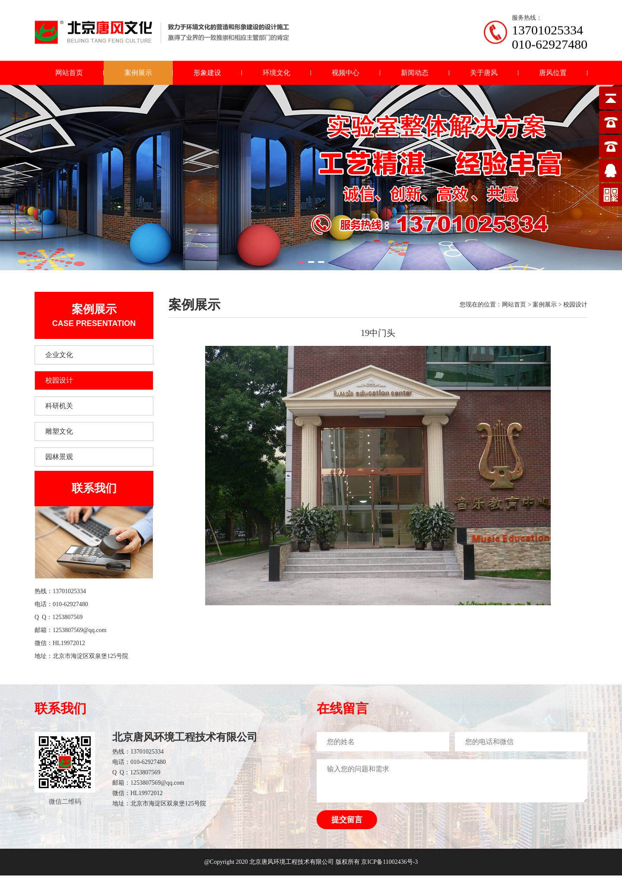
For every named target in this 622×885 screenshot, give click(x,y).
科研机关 (59, 405)
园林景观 (59, 456)
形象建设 (207, 68)
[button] (301, 262)
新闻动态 (414, 68)
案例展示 (138, 68)
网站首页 (69, 68)
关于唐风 (484, 68)
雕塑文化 (59, 431)
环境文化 (276, 68)
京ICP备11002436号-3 (389, 862)
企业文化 (59, 354)
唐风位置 (553, 68)
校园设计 (59, 380)
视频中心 (345, 68)
